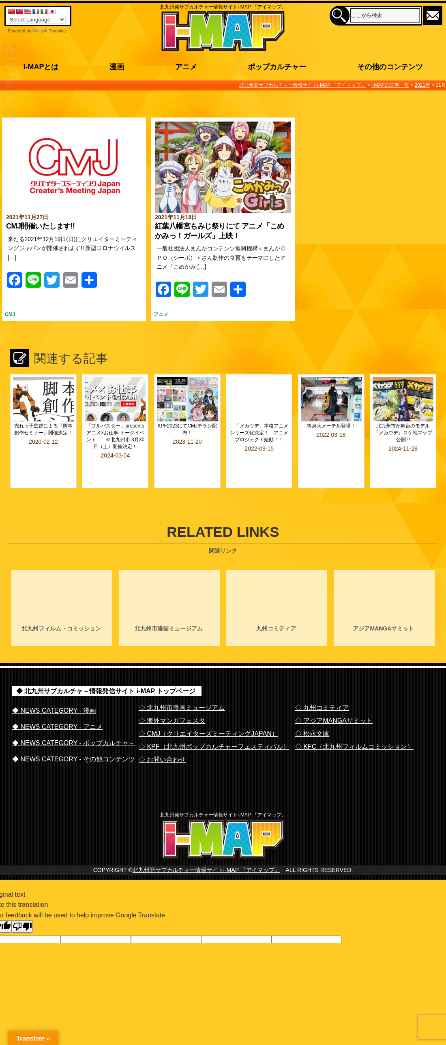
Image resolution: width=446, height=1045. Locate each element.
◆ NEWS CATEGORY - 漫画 (54, 689)
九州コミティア (276, 607)
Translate (49, 30)
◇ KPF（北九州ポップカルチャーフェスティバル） (214, 725)
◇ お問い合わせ (162, 738)
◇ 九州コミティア (322, 686)
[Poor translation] (22, 921)
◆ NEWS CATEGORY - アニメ (57, 705)
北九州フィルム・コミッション (61, 607)
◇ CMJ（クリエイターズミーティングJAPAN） (208, 712)
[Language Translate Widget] (37, 20)
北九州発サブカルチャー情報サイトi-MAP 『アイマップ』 (206, 864)
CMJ (10, 314)
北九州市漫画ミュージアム (169, 607)
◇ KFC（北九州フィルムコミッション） (354, 725)
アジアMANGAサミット (383, 607)
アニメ (161, 314)
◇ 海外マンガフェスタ (172, 699)
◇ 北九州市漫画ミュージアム (182, 686)
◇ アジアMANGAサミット (334, 699)
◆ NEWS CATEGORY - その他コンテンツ (73, 737)
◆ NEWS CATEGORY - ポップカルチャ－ (73, 721)
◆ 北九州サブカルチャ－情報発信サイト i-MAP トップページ (105, 669)
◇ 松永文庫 (312, 712)
